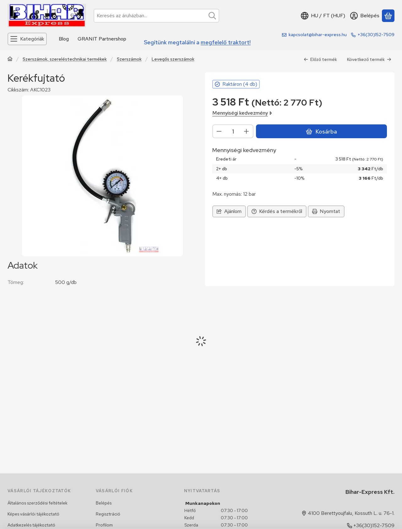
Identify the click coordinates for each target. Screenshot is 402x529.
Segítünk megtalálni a (197, 42)
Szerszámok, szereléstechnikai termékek (65, 59)
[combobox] (156, 16)
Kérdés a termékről (277, 211)
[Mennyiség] (233, 131)
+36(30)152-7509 (376, 34)
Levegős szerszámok (173, 59)
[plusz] (246, 131)
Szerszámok (129, 59)
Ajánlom (229, 211)
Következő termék (369, 59)
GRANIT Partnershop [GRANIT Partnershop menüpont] (102, 38)
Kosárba (321, 131)
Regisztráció (108, 514)
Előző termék (320, 59)
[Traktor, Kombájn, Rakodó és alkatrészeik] (10, 60)
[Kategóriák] (27, 39)
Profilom (104, 525)
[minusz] (219, 131)
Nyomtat (326, 211)
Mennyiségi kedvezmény (242, 113)
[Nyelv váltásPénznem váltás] (323, 15)
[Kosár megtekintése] (388, 15)
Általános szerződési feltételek (38, 503)
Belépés (103, 503)
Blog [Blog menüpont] (64, 38)
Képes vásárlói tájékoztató (33, 514)
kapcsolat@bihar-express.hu (318, 34)
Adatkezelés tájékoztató (31, 525)
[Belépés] (365, 15)
